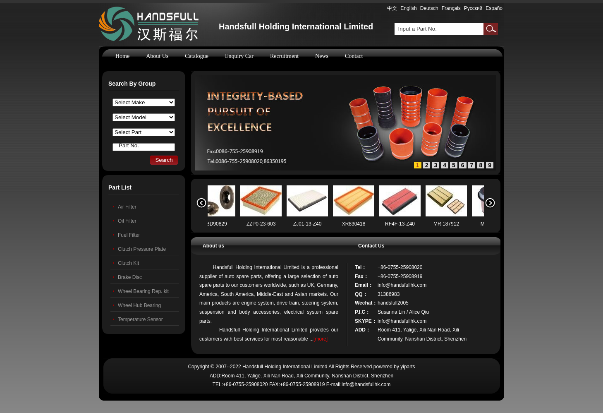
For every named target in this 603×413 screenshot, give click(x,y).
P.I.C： (362, 312)
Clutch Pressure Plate (142, 249)
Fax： (361, 276)
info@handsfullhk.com (402, 285)
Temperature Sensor (140, 319)
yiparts (407, 367)
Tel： (360, 267)
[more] (320, 339)
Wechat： (366, 303)
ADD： (363, 330)
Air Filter (127, 207)
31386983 (389, 294)
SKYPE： (366, 321)
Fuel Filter (129, 235)
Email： (364, 285)
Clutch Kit (128, 263)
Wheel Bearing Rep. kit (143, 291)
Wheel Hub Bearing (139, 305)
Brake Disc (130, 277)
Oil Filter (127, 221)
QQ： (361, 294)
